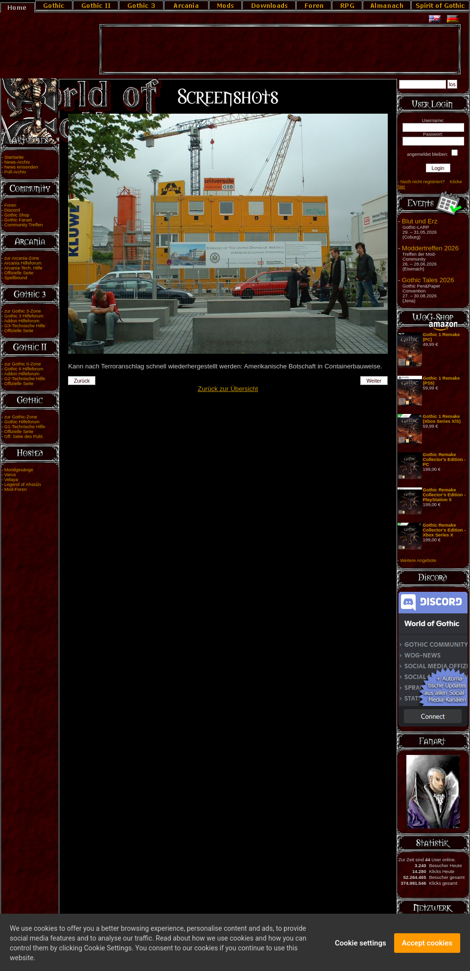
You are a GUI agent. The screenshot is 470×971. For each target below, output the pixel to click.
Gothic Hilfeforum (22, 421)
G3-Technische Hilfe (24, 325)
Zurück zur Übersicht (228, 388)
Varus (10, 474)
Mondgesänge (18, 469)
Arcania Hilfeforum (23, 263)
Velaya (11, 479)
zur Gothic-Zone (20, 416)
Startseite (14, 157)
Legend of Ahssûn (22, 484)
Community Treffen (23, 224)
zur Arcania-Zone (21, 258)
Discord (12, 210)
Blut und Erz (420, 221)
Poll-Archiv (15, 172)
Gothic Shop (16, 215)
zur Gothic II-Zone (22, 364)
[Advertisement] (280, 49)
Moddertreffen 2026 (430, 248)
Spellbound (15, 277)
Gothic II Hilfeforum (24, 368)
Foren (10, 205)
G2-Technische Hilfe (24, 378)
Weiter (374, 381)
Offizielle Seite (18, 272)
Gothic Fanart (18, 220)
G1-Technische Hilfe (24, 426)
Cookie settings (360, 947)
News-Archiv (17, 162)
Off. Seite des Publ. (24, 436)
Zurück (82, 381)
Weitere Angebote (418, 560)
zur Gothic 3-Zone (22, 311)
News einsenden (21, 167)
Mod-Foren (15, 489)
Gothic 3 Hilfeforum (24, 316)
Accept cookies (427, 947)
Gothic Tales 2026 (428, 280)
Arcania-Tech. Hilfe (23, 268)
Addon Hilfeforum (21, 320)
